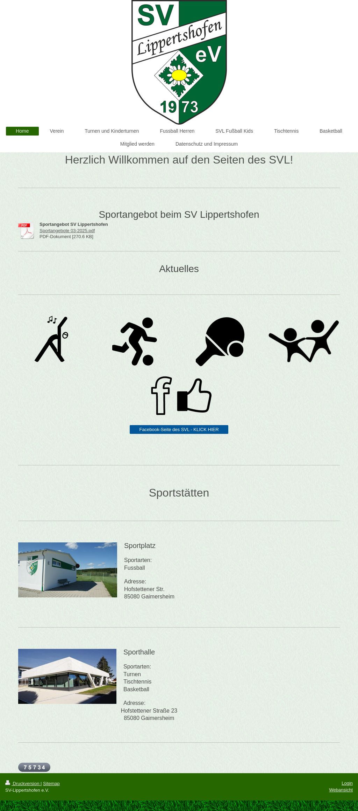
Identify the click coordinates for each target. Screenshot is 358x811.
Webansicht (341, 789)
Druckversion (23, 783)
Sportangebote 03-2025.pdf (67, 230)
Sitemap (51, 783)
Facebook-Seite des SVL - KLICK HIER (179, 429)
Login (347, 783)
